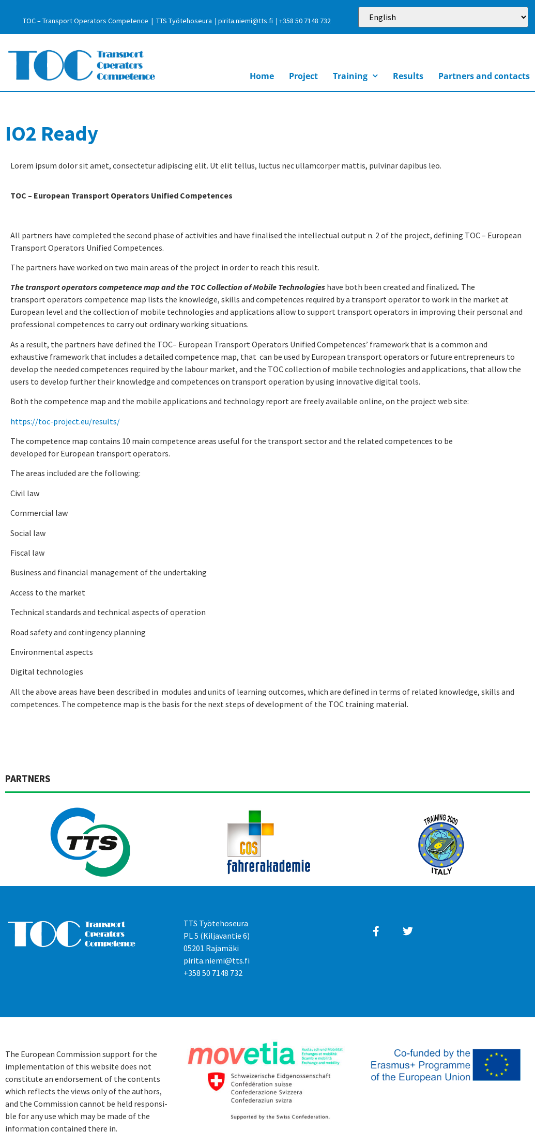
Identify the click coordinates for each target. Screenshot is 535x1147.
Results (408, 76)
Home (262, 76)
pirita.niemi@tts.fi (245, 20)
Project (303, 76)
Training (355, 76)
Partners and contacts (484, 76)
